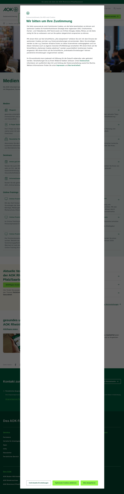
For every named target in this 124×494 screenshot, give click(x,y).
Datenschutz (84, 61)
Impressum (60, 65)
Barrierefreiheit (74, 65)
